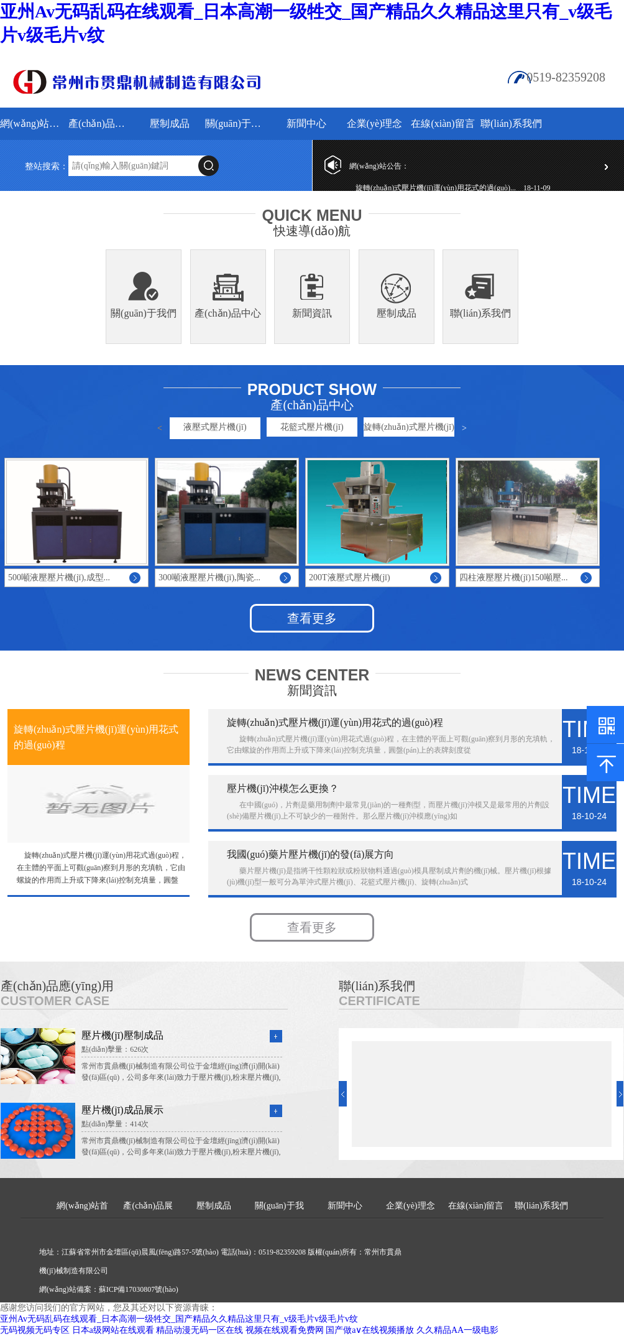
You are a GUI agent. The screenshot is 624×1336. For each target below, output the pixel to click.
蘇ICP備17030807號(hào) (138, 1289)
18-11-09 (537, 187)
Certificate (379, 1001)
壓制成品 (170, 123)
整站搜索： (46, 166)
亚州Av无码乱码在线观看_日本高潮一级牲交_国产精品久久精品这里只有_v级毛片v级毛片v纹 (179, 1319)
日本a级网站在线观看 (113, 1330)
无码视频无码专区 (35, 1330)
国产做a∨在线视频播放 (370, 1330)
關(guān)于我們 (237, 123)
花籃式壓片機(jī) (311, 427)
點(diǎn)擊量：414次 (115, 1124)
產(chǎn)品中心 (228, 313)
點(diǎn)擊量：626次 (115, 1049)
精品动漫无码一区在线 (199, 1330)
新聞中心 (306, 123)
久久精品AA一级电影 (457, 1330)
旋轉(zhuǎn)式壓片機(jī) (409, 427)
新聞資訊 (312, 313)
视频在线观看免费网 (284, 1330)
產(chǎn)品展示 (101, 123)
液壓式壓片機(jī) (214, 427)
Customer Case (55, 1001)
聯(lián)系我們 (511, 123)
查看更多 (312, 618)
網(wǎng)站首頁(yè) (32, 123)
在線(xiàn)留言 (442, 123)
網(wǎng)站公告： (379, 166)
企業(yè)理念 (375, 123)
